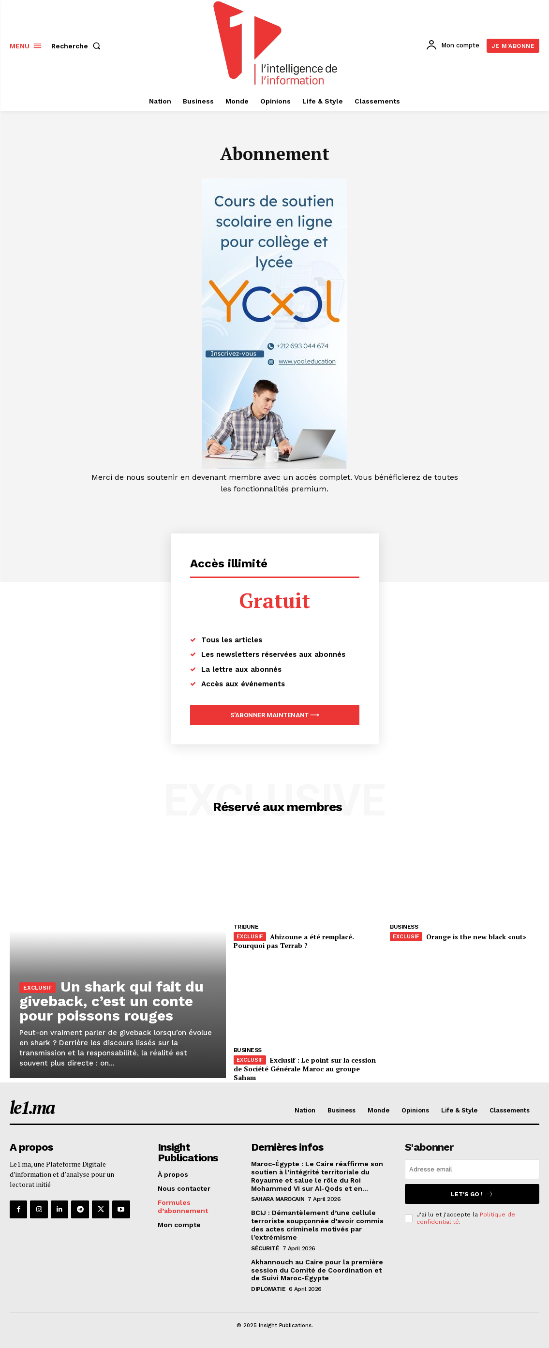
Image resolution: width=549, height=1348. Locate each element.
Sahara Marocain (278, 1199)
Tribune (246, 927)
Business (404, 927)
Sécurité (265, 1247)
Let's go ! (472, 1194)
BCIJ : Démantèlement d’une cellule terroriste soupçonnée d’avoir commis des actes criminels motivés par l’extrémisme (317, 1225)
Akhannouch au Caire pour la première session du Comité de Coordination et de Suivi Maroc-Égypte (317, 1270)
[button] (77, 46)
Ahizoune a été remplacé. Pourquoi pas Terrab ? (294, 941)
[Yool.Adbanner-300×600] (274, 466)
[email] (472, 1169)
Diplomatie (268, 1289)
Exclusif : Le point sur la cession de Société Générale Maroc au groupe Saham (304, 1068)
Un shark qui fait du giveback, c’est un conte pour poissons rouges (111, 1001)
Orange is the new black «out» (476, 936)
